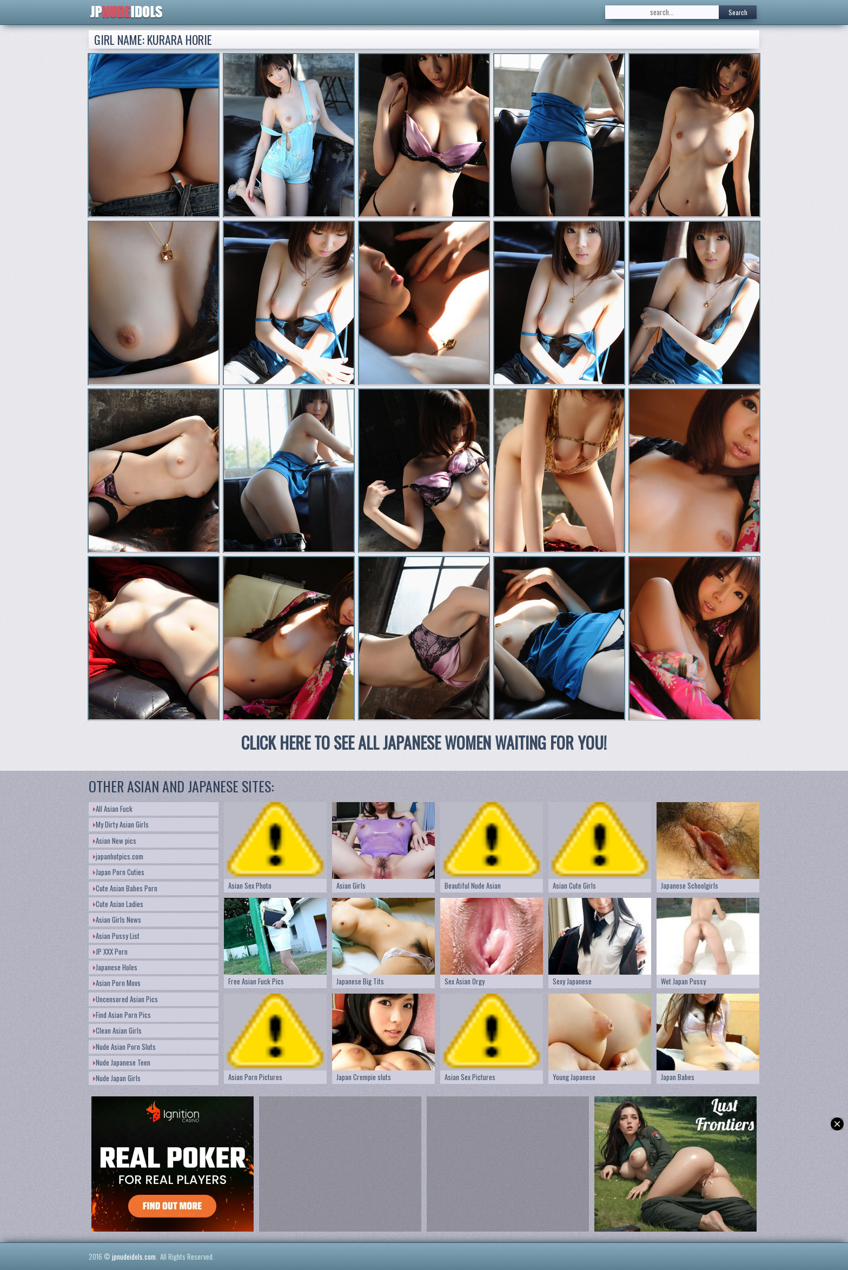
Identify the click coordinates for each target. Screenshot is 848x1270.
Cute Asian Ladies (118, 903)
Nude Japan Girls (117, 1078)
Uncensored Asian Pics (125, 999)
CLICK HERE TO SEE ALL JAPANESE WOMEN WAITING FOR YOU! (424, 742)
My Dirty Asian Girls (121, 824)
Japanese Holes (115, 967)
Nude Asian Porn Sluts (124, 1046)
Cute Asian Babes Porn (125, 888)
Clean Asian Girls (117, 1030)
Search (737, 12)
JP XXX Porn (110, 951)
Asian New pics (114, 840)
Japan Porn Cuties (118, 871)
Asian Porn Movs (117, 982)
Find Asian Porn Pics (122, 1014)
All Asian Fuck (112, 808)
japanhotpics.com (118, 856)
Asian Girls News (117, 919)
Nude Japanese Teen (121, 1062)
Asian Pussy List (116, 935)
